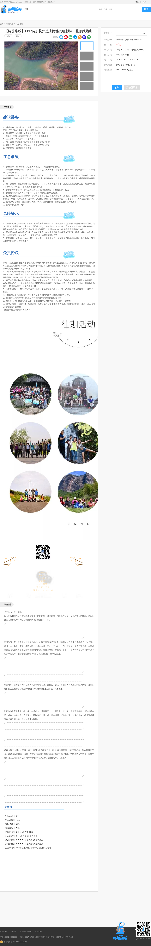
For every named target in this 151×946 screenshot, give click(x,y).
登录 (137, 2)
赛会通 (13, 931)
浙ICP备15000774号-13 (64, 937)
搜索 (146, 9)
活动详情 (19, 24)
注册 (144, 2)
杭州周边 (9, 24)
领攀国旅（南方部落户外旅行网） (130, 39)
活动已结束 (131, 87)
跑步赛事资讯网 (26, 931)
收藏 (117, 87)
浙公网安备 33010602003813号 (15, 942)
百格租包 (38, 931)
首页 (1, 24)
